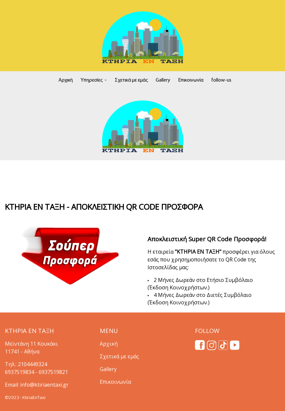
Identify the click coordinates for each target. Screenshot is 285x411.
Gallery (163, 80)
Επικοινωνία (190, 80)
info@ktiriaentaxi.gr (44, 384)
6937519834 (19, 372)
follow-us (221, 80)
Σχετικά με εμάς (131, 80)
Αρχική (65, 80)
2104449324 (32, 364)
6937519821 (53, 372)
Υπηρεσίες (94, 80)
